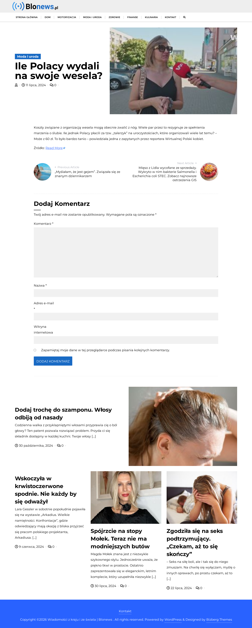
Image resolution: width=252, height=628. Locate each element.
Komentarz (43, 224)
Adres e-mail (44, 306)
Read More (54, 148)
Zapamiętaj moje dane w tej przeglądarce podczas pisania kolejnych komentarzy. (105, 350)
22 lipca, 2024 (180, 588)
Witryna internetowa (43, 329)
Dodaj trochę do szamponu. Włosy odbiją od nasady (63, 413)
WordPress (173, 620)
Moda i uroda (27, 57)
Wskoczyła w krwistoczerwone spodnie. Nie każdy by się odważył (46, 490)
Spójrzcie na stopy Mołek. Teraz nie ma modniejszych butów (120, 539)
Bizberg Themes (219, 620)
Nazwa (40, 285)
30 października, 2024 (34, 446)
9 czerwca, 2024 (30, 547)
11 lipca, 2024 (34, 85)
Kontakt (125, 611)
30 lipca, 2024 (104, 586)
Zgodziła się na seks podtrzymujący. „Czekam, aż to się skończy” (195, 542)
